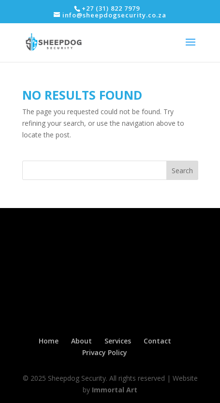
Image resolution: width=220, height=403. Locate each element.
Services (117, 340)
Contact (157, 340)
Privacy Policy (104, 352)
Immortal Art (114, 389)
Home (49, 340)
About (81, 340)
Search (182, 170)
